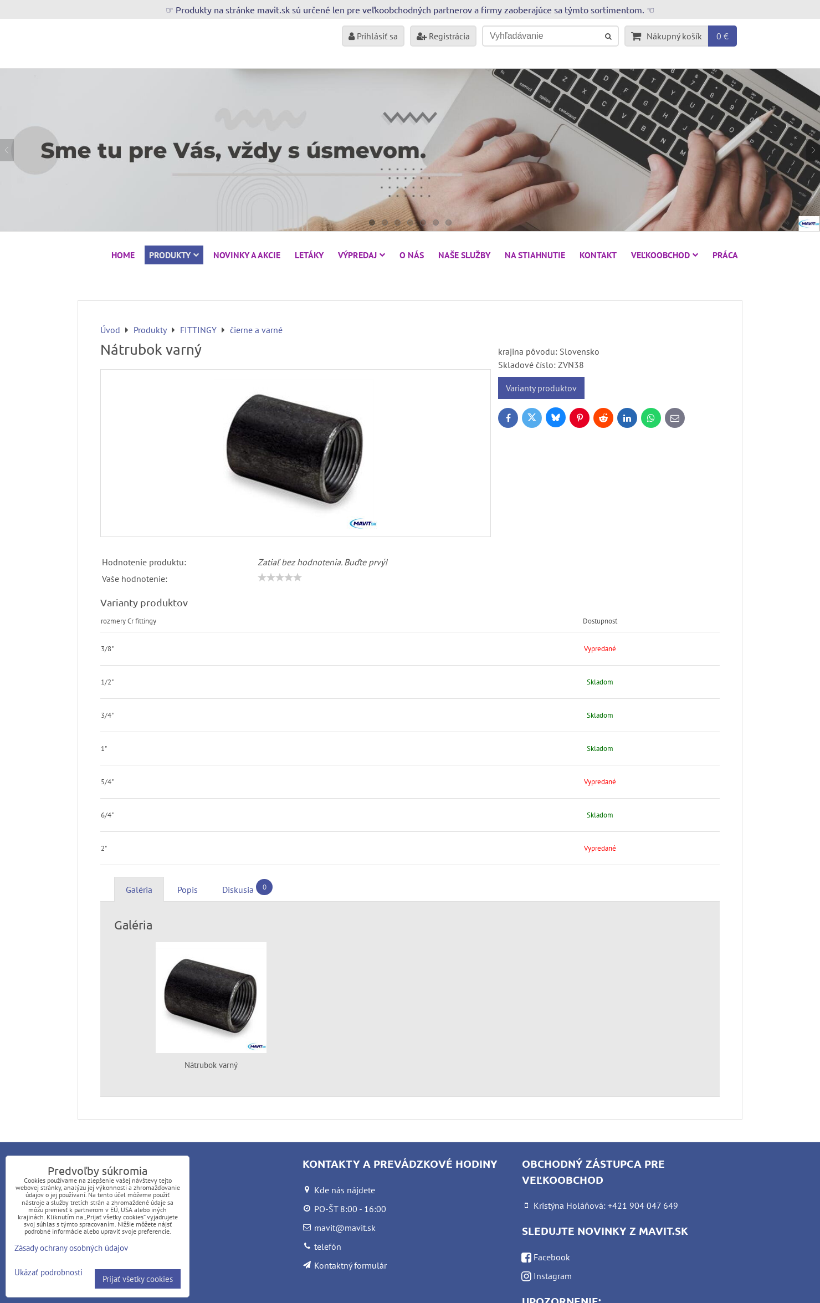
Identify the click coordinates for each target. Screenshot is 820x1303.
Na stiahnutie (535, 254)
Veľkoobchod (664, 254)
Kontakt (598, 254)
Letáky (309, 254)
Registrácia (443, 36)
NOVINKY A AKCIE (246, 254)
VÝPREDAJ (361, 254)
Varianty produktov (541, 388)
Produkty (174, 254)
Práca (725, 254)
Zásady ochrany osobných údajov (71, 1248)
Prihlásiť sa (373, 36)
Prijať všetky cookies (137, 1279)
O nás (411, 254)
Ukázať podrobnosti (48, 1273)
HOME (123, 254)
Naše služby (464, 254)
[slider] (280, 577)
